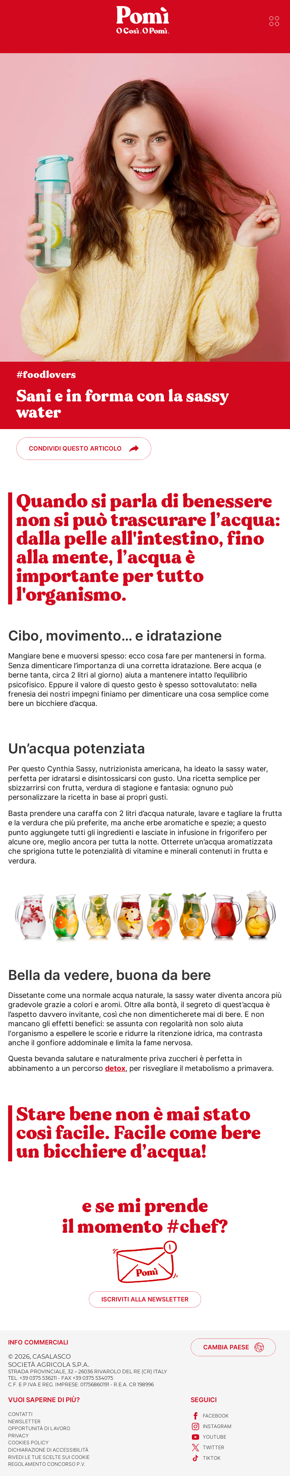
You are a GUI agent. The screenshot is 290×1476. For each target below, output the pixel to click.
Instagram (211, 1426)
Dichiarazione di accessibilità (48, 1450)
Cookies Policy (28, 1442)
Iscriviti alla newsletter (145, 1299)
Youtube (208, 1437)
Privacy (18, 1436)
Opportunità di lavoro (39, 1428)
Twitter (207, 1447)
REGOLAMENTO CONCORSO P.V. (46, 1464)
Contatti (20, 1414)
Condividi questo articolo (75, 448)
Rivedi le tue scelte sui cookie (49, 1457)
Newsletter (24, 1421)
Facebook (210, 1416)
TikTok (206, 1458)
